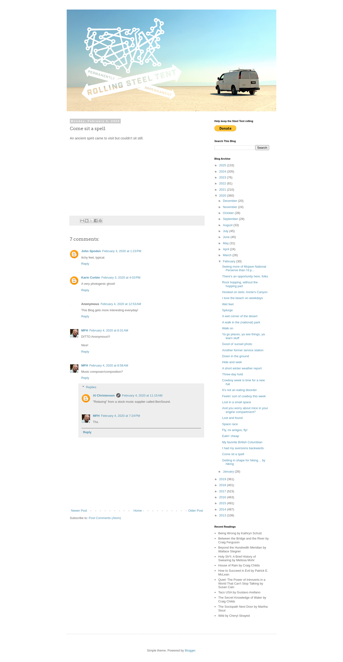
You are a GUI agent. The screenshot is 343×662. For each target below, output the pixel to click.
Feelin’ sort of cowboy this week (244, 396)
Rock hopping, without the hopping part (240, 284)
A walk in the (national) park (241, 322)
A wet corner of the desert (239, 316)
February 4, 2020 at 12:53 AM (121, 304)
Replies (91, 387)
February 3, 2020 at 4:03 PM (121, 277)
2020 (223, 195)
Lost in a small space (236, 402)
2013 (223, 515)
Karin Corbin (90, 277)
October (229, 213)
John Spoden (91, 251)
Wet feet (227, 304)
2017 (223, 491)
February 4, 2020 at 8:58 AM (108, 365)
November (230, 207)
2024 (223, 171)
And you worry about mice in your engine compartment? (245, 410)
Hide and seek (232, 362)
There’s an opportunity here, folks (245, 276)
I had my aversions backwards (243, 448)
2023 (223, 177)
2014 (223, 509)
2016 (223, 497)
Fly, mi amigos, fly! (234, 430)
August (228, 225)
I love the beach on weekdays (242, 298)
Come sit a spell (233, 454)
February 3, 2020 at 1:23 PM (121, 251)
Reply (85, 263)
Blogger (190, 650)
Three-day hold (232, 374)
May (226, 243)
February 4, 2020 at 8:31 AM (108, 330)
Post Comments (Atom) (105, 518)
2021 (223, 189)
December (230, 201)
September (231, 219)
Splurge (227, 310)
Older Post (195, 510)
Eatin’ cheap (230, 436)
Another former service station (242, 350)
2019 (223, 479)
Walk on (227, 328)
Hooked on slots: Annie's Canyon (244, 292)
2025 (223, 165)
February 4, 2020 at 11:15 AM (142, 395)
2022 (223, 183)
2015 (223, 503)
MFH (84, 330)
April (226, 249)
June (227, 237)
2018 (223, 485)
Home (138, 510)
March (227, 255)
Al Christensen (104, 395)
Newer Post (79, 510)
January (229, 471)
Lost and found (232, 418)
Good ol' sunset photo (237, 344)
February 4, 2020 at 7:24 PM (120, 416)
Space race (230, 424)
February (229, 261)
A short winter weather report (242, 368)
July (226, 231)
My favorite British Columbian (242, 442)
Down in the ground (235, 356)
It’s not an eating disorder (239, 390)
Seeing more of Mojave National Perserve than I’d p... (244, 268)
